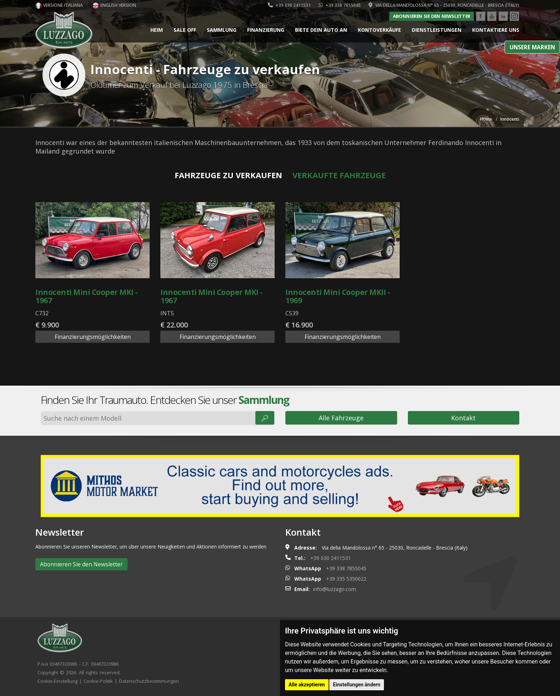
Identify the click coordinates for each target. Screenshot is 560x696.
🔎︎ (265, 418)
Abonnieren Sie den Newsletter (431, 16)
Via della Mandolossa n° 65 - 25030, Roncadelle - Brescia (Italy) (444, 5)
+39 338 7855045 (340, 5)
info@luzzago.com (334, 589)
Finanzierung (265, 29)
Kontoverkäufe (379, 29)
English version (114, 5)
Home (486, 119)
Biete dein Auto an (321, 29)
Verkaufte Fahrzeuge (339, 175)
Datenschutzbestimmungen (149, 681)
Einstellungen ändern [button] (356, 684)
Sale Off (185, 29)
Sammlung (221, 29)
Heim (156, 29)
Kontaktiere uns (495, 29)
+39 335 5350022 (346, 578)
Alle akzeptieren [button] (307, 684)
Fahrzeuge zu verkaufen (228, 175)
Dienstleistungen (436, 29)
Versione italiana (59, 5)
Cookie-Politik (98, 681)
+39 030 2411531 (289, 5)
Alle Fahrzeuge (341, 418)
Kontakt (463, 418)
